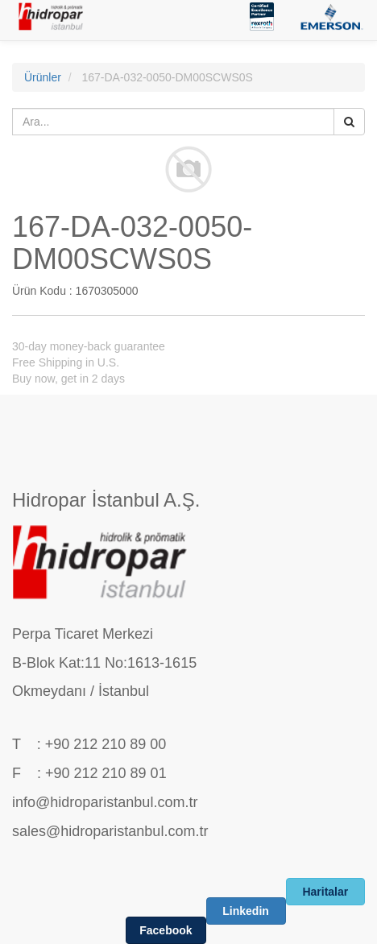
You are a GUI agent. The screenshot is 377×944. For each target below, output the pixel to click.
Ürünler (42, 77)
